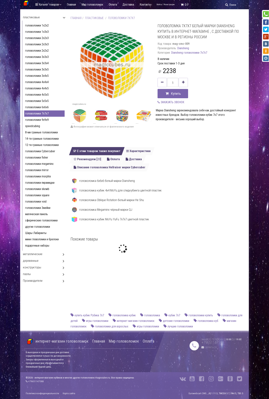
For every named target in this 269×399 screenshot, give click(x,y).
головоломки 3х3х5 (37, 69)
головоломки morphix (38, 176)
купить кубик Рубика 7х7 (89, 315)
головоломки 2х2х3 (37, 38)
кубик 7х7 (174, 315)
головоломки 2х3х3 (37, 44)
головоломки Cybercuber (40, 151)
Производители (32, 280)
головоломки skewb (37, 189)
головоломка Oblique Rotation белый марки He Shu (107, 200)
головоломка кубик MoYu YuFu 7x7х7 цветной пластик (110, 219)
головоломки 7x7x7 (121, 18)
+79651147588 (212, 342)
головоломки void (35, 201)
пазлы (27, 274)
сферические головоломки (41, 220)
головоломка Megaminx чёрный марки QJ (101, 210)
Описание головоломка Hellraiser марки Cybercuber (109, 167)
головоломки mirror (37, 170)
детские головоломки (176, 321)
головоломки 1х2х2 (37, 25)
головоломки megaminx (39, 164)
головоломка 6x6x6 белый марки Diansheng (103, 181)
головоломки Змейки (37, 208)
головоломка (152, 315)
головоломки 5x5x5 (37, 101)
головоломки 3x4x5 (37, 76)
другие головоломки (37, 226)
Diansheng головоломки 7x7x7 (189, 52)
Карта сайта (69, 393)
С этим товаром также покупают (96, 151)
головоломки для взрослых (111, 326)
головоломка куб (208, 321)
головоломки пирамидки (39, 182)
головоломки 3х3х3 (37, 57)
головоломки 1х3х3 (37, 31)
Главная (71, 4)
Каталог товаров (48, 4)
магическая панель (36, 214)
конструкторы (32, 267)
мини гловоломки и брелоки (42, 239)
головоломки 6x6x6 (37, 107)
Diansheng (183, 48)
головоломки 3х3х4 (37, 63)
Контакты (145, 4)
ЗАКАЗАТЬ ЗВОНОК (171, 102)
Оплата (113, 4)
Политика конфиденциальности (42, 393)
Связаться (209, 347)
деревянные (31, 260)
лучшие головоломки (180, 326)
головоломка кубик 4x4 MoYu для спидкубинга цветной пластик (116, 190)
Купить (173, 93)
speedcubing (32, 126)
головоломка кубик (124, 315)
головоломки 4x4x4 (37, 82)
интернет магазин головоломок (135, 321)
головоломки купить (201, 315)
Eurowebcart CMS (197, 393)
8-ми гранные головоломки (41, 132)
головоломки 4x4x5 (37, 88)
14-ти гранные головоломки (42, 138)
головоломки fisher (36, 157)
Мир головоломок (92, 4)
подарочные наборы (37, 245)
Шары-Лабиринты (35, 233)
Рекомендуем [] (87, 159)
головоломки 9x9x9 (37, 120)
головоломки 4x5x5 (37, 94)
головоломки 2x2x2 (37, 50)
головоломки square (37, 195)
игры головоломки (97, 321)
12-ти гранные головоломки (42, 145)
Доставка (128, 4)
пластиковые (94, 18)
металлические (32, 254)
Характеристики (138, 151)
